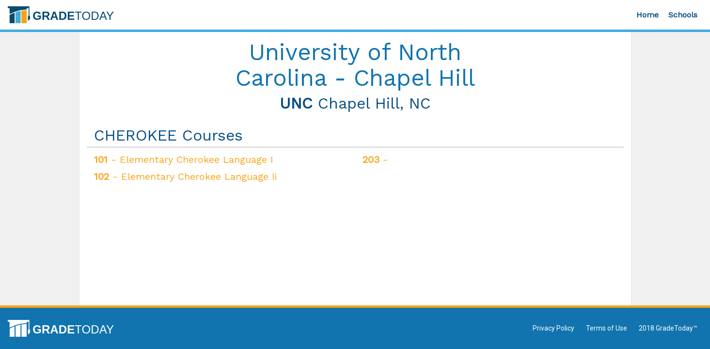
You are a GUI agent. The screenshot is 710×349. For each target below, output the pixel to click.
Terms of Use (606, 328)
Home (647, 14)
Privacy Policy (553, 328)
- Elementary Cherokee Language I (183, 159)
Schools (682, 14)
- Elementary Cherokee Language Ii (185, 176)
